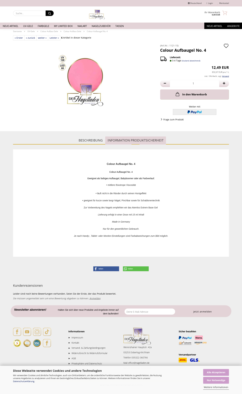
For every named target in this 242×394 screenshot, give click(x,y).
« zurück (30, 37)
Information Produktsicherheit (136, 140)
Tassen (119, 26)
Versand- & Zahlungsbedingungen (89, 347)
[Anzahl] (194, 83)
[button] (165, 83)
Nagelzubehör (101, 26)
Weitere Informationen (216, 387)
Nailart (82, 26)
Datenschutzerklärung (23, 381)
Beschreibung (91, 140)
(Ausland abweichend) (191, 60)
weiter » (42, 37)
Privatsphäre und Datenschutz (87, 363)
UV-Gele (28, 26)
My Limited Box (63, 26)
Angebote (233, 26)
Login (209, 3)
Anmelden (95, 298)
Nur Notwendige (216, 380)
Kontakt (75, 342)
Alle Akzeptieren (216, 372)
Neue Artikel (10, 26)
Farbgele (43, 26)
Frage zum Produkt (173, 119)
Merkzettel (223, 3)
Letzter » (54, 37)
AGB (74, 358)
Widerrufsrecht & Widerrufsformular (89, 353)
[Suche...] (50, 13)
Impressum (77, 337)
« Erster (19, 37)
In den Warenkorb (191, 94)
